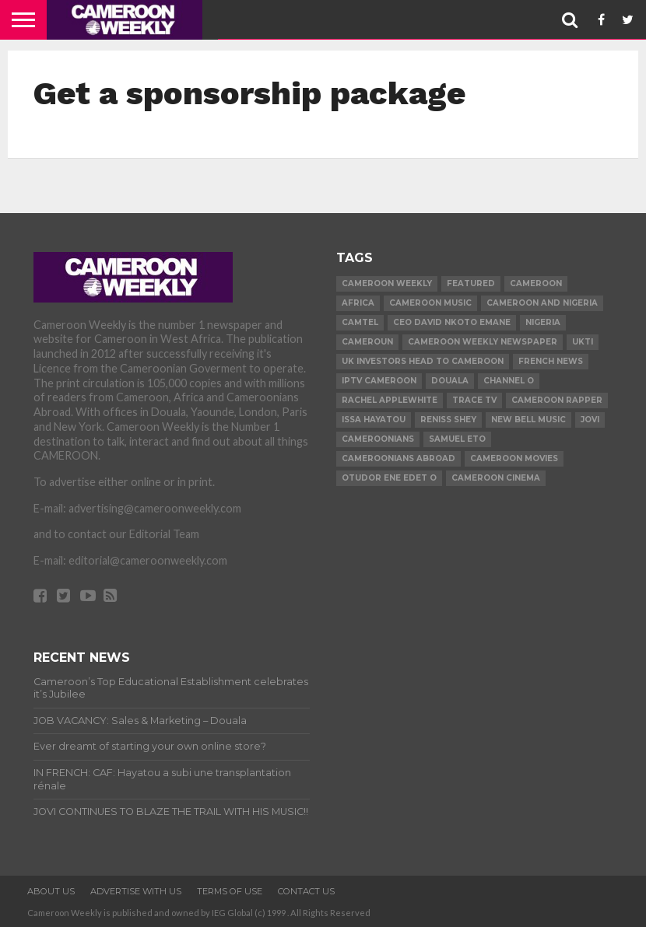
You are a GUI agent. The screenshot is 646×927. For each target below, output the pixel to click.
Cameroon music (430, 303)
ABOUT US (51, 891)
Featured (471, 283)
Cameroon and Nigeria (542, 303)
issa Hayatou (374, 420)
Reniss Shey (448, 420)
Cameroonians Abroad (398, 458)
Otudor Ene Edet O (389, 478)
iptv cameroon (379, 381)
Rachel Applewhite (389, 400)
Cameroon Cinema (495, 478)
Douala (450, 381)
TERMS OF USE (229, 891)
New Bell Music (528, 420)
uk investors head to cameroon (423, 361)
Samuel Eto (457, 439)
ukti (582, 342)
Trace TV (474, 400)
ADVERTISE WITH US (135, 891)
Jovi (590, 420)
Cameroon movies (514, 458)
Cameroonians (378, 439)
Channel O (508, 381)
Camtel (360, 322)
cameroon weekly (387, 283)
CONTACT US (306, 891)
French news (550, 361)
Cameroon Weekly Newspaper (482, 342)
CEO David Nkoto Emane (452, 322)
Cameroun (367, 342)
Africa (358, 303)
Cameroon (536, 283)
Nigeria (542, 322)
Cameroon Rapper (556, 400)
